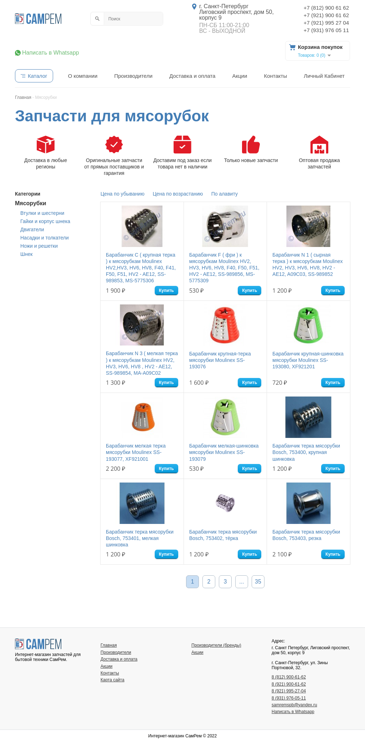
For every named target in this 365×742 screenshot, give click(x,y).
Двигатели (32, 229)
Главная (109, 645)
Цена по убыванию (122, 194)
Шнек (26, 254)
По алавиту (224, 194)
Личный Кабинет (324, 76)
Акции (239, 76)
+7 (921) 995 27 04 (326, 23)
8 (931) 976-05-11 (289, 698)
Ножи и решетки (39, 246)
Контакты (275, 76)
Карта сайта (112, 679)
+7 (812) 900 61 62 (326, 8)
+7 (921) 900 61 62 (326, 15)
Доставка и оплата (192, 76)
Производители (133, 76)
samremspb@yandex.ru (294, 704)
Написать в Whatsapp (50, 53)
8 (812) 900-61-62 (289, 677)
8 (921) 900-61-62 (289, 684)
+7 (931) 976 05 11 (326, 30)
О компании (83, 76)
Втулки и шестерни (42, 213)
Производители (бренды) (216, 645)
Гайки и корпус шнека (45, 221)
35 (258, 582)
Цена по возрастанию (178, 194)
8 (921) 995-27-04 (289, 690)
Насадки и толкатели (44, 238)
